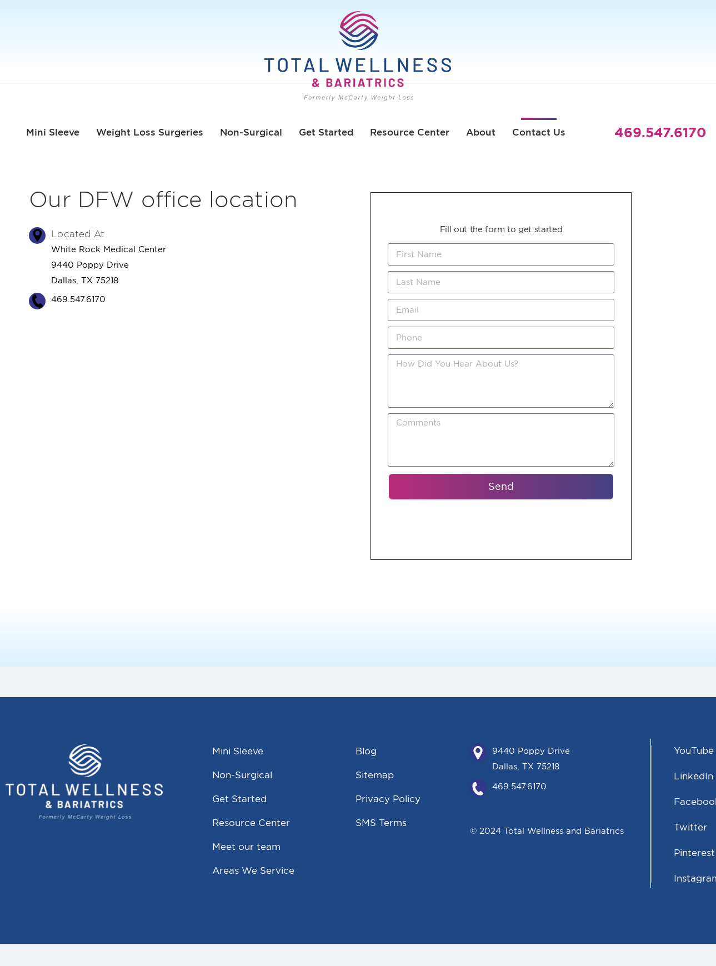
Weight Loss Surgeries (149, 132)
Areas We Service (253, 870)
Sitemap (375, 774)
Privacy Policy (388, 798)
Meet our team (246, 846)
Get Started (326, 132)
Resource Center (409, 132)
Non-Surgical (251, 132)
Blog (366, 751)
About (480, 132)
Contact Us (538, 132)
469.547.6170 (519, 786)
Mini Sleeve (52, 132)
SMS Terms (381, 822)
